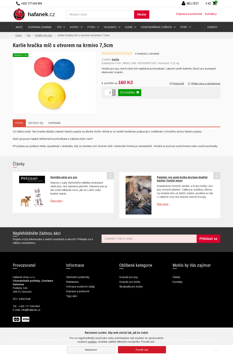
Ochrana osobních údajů (80, 286)
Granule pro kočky (129, 281)
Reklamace (72, 281)
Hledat (141, 14)
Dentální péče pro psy (63, 177)
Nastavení (91, 349)
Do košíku (129, 92)
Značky (212, 27)
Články (176, 277)
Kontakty (211, 13)
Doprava (54, 123)
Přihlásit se (208, 239)
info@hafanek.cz (30, 309)
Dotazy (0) (36, 123)
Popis (19, 123)
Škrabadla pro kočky (131, 286)
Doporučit (177, 83)
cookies (92, 341)
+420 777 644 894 (29, 306)
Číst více (56, 200)
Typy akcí (71, 296)
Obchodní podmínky (78, 277)
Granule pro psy (128, 277)
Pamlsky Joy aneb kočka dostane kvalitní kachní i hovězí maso (182, 179)
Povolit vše (142, 349)
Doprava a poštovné (189, 13)
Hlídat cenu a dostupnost (204, 83)
